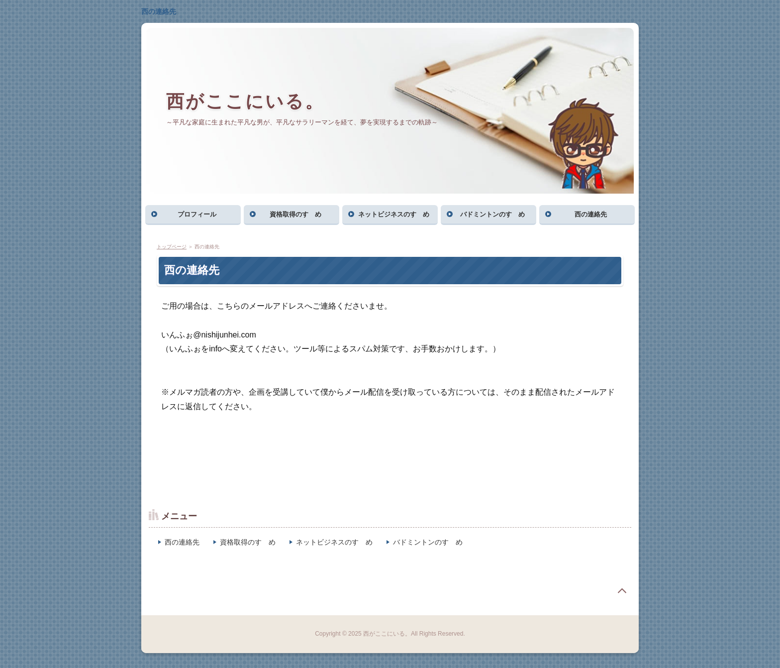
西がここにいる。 (245, 101)
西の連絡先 (158, 11)
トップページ (172, 246)
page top (621, 590)
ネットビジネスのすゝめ (393, 214)
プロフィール (197, 214)
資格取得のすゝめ (295, 214)
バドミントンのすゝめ (492, 214)
